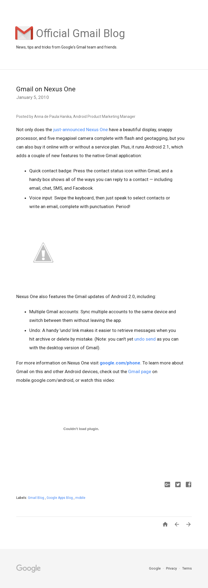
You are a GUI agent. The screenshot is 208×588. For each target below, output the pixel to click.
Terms (187, 568)
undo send (145, 339)
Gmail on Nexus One (46, 89)
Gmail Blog (36, 498)
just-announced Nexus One (80, 129)
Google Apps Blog (60, 498)
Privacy (172, 568)
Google (155, 568)
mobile (80, 498)
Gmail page (139, 371)
